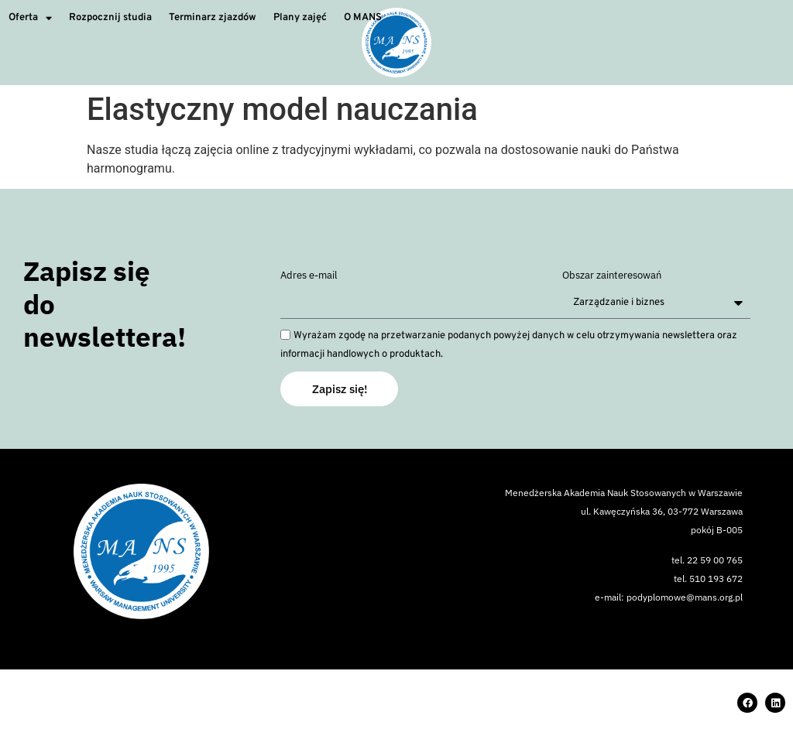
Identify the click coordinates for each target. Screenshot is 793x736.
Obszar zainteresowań (611, 276)
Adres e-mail (309, 276)
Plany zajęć (300, 18)
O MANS (363, 18)
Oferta (30, 18)
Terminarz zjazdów (212, 18)
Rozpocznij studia (110, 18)
